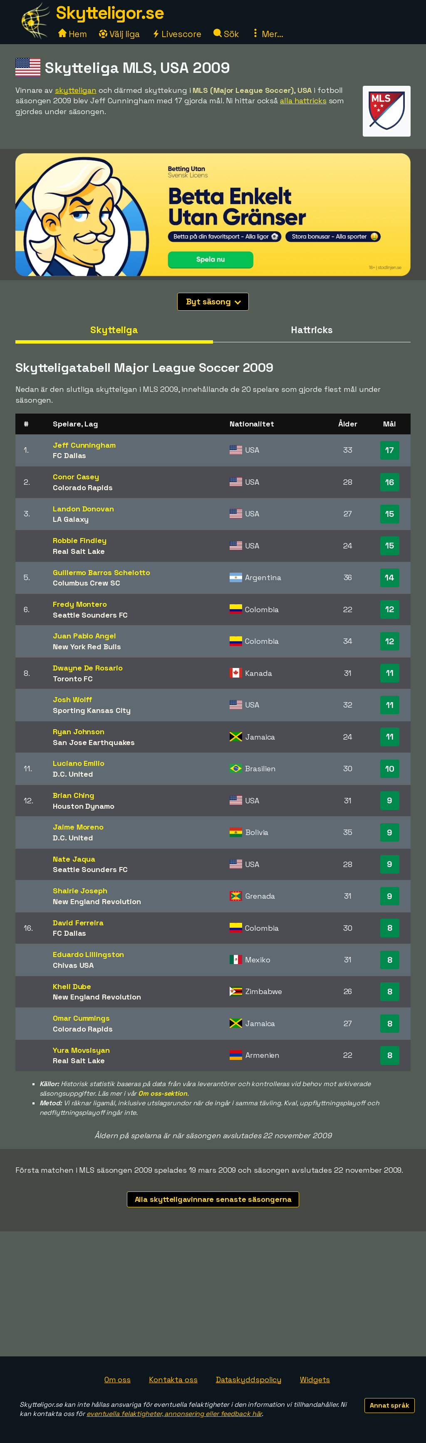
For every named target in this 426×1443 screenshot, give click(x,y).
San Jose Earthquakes (94, 742)
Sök (226, 34)
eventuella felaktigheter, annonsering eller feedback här (174, 1413)
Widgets (315, 1379)
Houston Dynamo (83, 806)
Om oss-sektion (162, 1093)
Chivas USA (73, 965)
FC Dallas (69, 455)
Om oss (117, 1379)
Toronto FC (73, 678)
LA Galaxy (71, 519)
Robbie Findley (79, 540)
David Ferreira (78, 922)
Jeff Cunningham (84, 445)
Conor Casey (76, 476)
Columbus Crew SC (86, 583)
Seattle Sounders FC (90, 615)
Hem (72, 34)
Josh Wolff (72, 699)
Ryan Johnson (78, 731)
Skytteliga (114, 330)
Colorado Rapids (83, 487)
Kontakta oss (173, 1379)
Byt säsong (213, 301)
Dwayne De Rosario (87, 668)
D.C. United (73, 774)
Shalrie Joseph (80, 890)
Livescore (176, 34)
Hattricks (312, 330)
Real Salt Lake (79, 551)
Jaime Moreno (78, 827)
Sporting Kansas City (92, 710)
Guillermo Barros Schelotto (101, 572)
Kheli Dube (72, 986)
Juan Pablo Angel (84, 636)
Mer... (267, 34)
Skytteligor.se (109, 13)
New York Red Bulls (87, 646)
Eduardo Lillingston (88, 954)
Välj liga (119, 34)
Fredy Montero (80, 604)
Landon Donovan (83, 508)
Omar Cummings (81, 1018)
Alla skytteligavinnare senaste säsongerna (213, 1199)
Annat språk (389, 1405)
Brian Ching (73, 795)
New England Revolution (97, 901)
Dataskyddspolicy (249, 1379)
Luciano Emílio (78, 763)
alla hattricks (303, 100)
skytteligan (76, 90)
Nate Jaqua (74, 859)
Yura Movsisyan (81, 1050)
